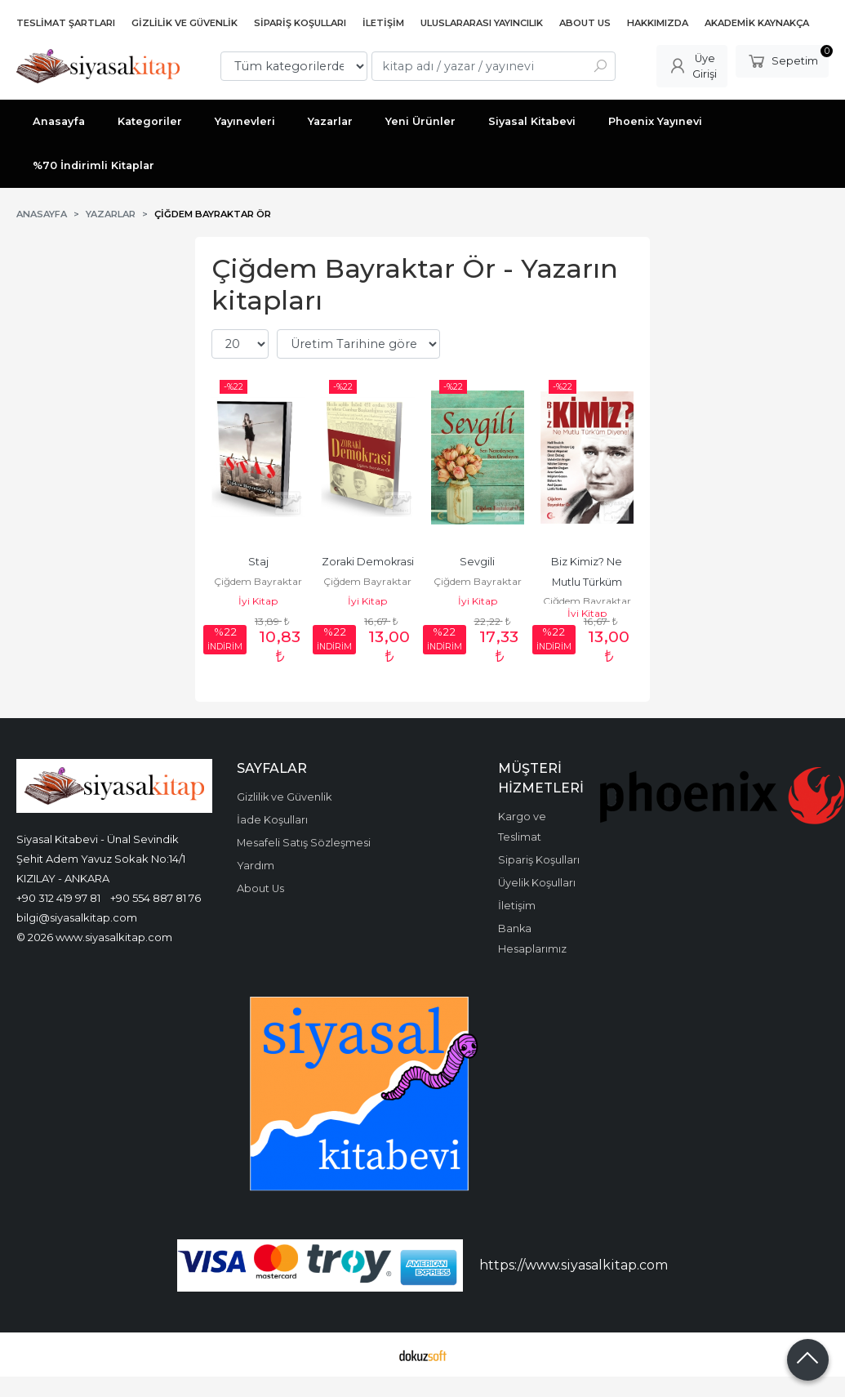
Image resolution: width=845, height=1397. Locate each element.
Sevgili (477, 562)
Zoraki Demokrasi (368, 562)
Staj (258, 562)
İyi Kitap (258, 601)
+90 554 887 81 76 (155, 897)
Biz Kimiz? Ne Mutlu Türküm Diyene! (588, 582)
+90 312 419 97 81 (58, 897)
